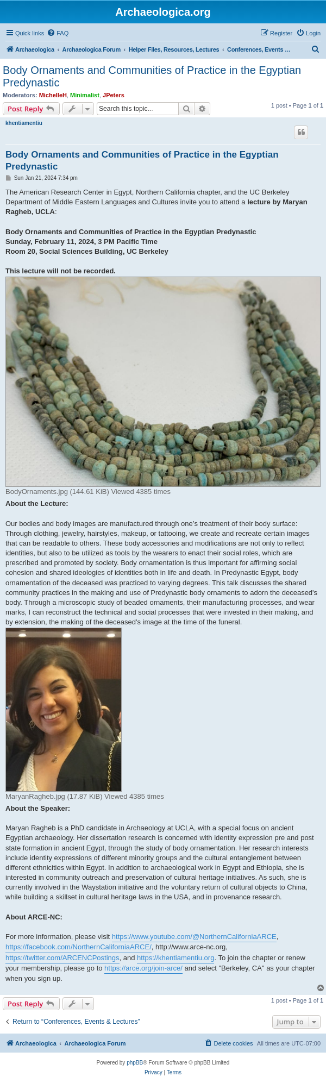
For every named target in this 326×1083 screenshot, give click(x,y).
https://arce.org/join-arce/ (143, 968)
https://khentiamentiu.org (175, 958)
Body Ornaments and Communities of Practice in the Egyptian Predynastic (152, 76)
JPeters (113, 95)
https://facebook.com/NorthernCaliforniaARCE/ (78, 947)
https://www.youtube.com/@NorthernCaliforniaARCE (194, 936)
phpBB (135, 1063)
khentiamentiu (23, 123)
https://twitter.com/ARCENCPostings (62, 958)
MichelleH (53, 95)
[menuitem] (57, 33)
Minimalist (84, 95)
